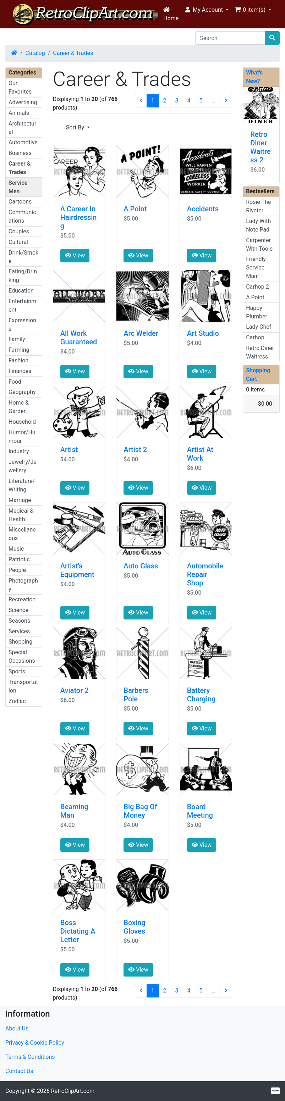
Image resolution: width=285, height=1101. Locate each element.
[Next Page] (226, 100)
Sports (17, 671)
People (17, 570)
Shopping (20, 641)
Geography (22, 392)
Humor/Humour (22, 436)
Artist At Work (200, 453)
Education (21, 290)
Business (20, 153)
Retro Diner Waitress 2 (260, 147)
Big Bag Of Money (140, 810)
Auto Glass (141, 566)
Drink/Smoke (23, 257)
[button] (206, 10)
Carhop (255, 337)
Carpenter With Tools (259, 244)
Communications (22, 216)
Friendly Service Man (256, 267)
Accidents (203, 209)
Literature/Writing (22, 485)
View (75, 255)
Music (16, 548)
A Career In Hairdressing (78, 217)
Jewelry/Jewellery (23, 466)
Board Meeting (200, 810)
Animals (19, 113)
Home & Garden (19, 407)
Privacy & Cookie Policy (34, 1042)
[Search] (230, 38)
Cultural (18, 242)
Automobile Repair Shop (205, 574)
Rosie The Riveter (258, 206)
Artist (69, 449)
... (214, 100)
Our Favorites (20, 87)
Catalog (35, 53)
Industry (19, 451)
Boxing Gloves (134, 926)
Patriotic (19, 559)
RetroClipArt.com (72, 1091)
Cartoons (20, 201)
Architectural (22, 127)
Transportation (23, 686)
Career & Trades (73, 53)
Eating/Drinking (23, 275)
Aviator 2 (74, 690)
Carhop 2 (257, 286)
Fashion (18, 360)
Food (15, 381)
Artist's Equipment (77, 570)
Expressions (22, 324)
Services (19, 631)
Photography (23, 585)
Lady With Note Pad (258, 225)
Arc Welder (141, 333)
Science (18, 610)
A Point (135, 209)
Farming (19, 349)
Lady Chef (258, 326)
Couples (19, 231)
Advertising (23, 102)
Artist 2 (135, 449)
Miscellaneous (22, 533)
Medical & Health (21, 515)
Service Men (18, 187)
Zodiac (17, 701)
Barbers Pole (136, 694)
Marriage (20, 500)
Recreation (22, 599)
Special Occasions (22, 656)
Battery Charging (201, 694)
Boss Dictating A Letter (77, 931)
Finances (20, 371)
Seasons (19, 620)
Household (22, 421)
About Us (16, 1028)
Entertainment (22, 305)
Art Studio (203, 333)
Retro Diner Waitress (260, 352)
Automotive (23, 142)
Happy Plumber (256, 312)
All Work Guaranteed (78, 337)
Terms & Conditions (30, 1056)
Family (17, 339)
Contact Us (19, 1071)
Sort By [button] (76, 127)
